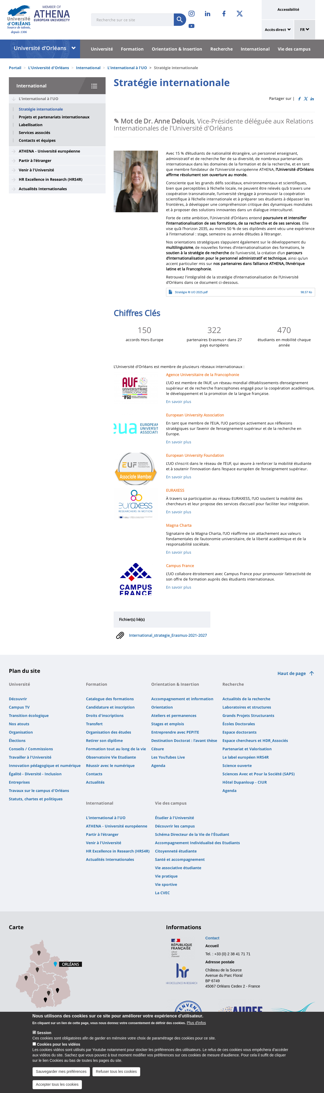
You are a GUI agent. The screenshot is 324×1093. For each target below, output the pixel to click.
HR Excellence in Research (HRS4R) (50, 179)
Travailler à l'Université (30, 757)
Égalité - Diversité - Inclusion (35, 773)
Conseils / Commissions (31, 748)
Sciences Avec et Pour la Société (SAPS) (258, 773)
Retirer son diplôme (104, 740)
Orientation (162, 707)
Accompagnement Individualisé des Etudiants (197, 842)
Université (102, 49)
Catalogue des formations (110, 698)
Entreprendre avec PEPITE (175, 732)
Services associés (34, 133)
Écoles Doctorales (238, 723)
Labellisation (30, 125)
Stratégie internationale (41, 109)
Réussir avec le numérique (110, 765)
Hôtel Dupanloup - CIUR (244, 782)
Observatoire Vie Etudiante (111, 757)
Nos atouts (19, 723)
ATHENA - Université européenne (49, 151)
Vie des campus (294, 49)
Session (44, 1038)
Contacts (94, 773)
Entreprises (19, 782)
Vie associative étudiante (178, 867)
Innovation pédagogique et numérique (45, 765)
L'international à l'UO (127, 67)
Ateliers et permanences (173, 715)
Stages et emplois (167, 723)
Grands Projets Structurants (248, 715)
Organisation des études (108, 732)
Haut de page (292, 673)
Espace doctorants (239, 732)
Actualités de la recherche (246, 698)
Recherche (221, 49)
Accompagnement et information (182, 698)
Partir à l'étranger (35, 160)
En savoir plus (178, 401)
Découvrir (18, 698)
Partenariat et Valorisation (247, 748)
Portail (15, 67)
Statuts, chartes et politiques (36, 798)
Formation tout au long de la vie (116, 748)
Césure (157, 748)
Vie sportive (166, 884)
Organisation (21, 732)
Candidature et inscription (110, 707)
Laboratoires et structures (246, 707)
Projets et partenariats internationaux (54, 117)
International (255, 49)
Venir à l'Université (36, 169)
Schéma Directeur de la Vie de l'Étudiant (192, 834)
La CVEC (162, 892)
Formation (132, 49)
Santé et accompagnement (180, 859)
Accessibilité (288, 9)
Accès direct (275, 29)
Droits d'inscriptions (105, 715)
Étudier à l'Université (174, 817)
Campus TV (19, 707)
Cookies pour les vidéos (58, 1050)
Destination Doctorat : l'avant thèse (184, 740)
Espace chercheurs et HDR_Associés (255, 740)
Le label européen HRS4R (245, 757)
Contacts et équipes (37, 140)
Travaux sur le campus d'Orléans (39, 790)
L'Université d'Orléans (48, 67)
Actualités (95, 782)
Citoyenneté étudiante (176, 851)
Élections (17, 740)
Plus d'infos (196, 1028)
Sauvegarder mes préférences (61, 1077)
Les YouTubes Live (168, 757)
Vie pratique (166, 876)
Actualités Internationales (43, 188)
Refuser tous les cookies (116, 1077)
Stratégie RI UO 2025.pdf (191, 292)
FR (304, 29)
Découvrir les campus (175, 826)
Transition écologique (29, 715)
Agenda (158, 765)
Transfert (94, 723)
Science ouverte (237, 765)
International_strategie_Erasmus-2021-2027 (168, 635)
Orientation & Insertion (177, 49)
